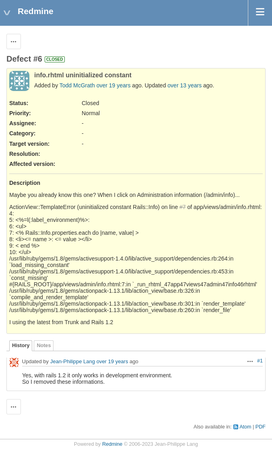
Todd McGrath (77, 85)
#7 (182, 207)
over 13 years (184, 85)
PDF (261, 427)
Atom (245, 427)
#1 (260, 361)
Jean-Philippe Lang (72, 362)
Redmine (112, 444)
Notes (44, 345)
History (20, 345)
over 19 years (114, 85)
